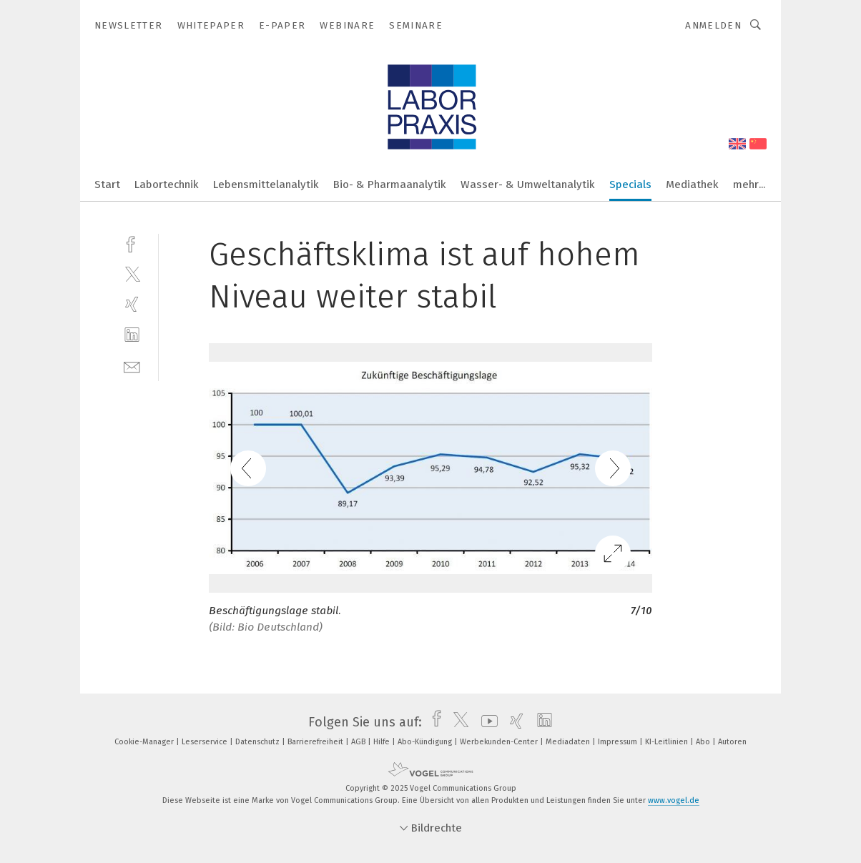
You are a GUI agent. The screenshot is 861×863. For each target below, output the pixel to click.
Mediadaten (569, 741)
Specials (630, 184)
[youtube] (486, 722)
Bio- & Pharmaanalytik (389, 184)
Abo (704, 741)
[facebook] (132, 243)
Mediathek (692, 184)
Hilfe (382, 741)
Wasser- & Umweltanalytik (528, 184)
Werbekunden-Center (500, 741)
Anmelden (713, 25)
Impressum (618, 741)
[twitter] (132, 273)
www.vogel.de (673, 800)
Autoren (732, 741)
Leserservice (206, 741)
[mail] (132, 366)
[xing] (132, 304)
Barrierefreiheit (316, 741)
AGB (359, 741)
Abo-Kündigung (426, 741)
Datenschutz (258, 741)
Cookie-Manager (145, 741)
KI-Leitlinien (667, 741)
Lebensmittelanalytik (266, 184)
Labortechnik (166, 184)
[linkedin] (132, 335)
